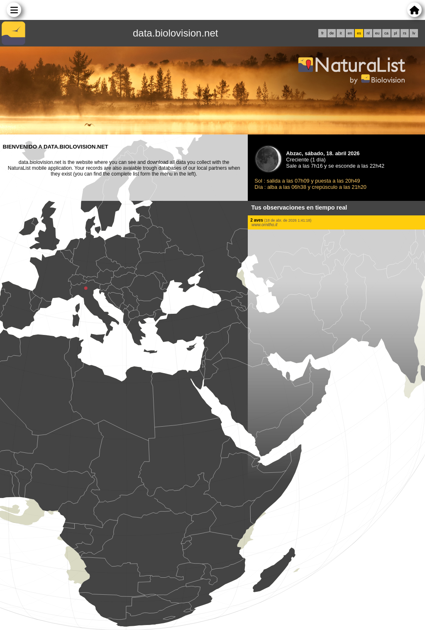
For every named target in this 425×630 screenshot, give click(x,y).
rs (404, 33)
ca (386, 33)
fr (322, 33)
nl (367, 33)
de (332, 33)
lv (414, 33)
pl (395, 33)
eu (377, 33)
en (350, 33)
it (341, 33)
